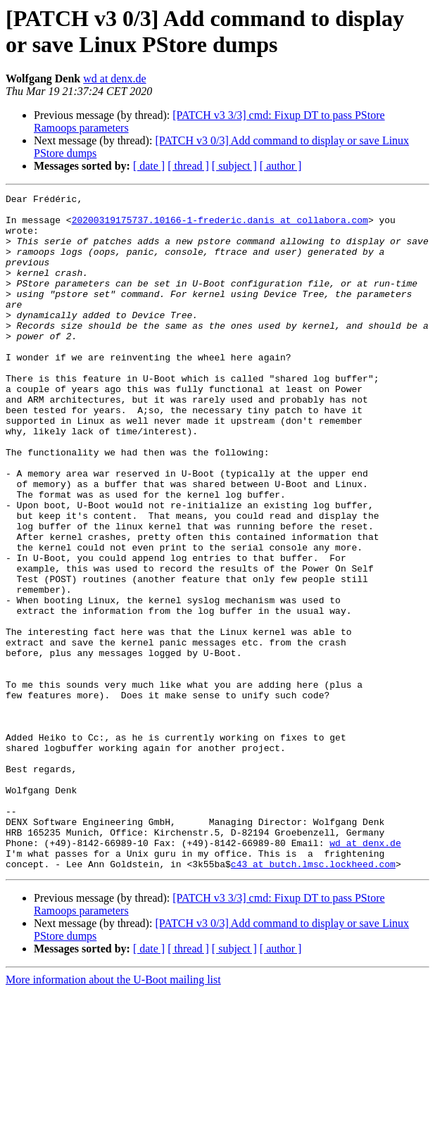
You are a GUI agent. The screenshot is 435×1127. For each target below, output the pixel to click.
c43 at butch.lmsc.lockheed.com (313, 999)
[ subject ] (234, 166)
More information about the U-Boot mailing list (113, 1115)
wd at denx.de (114, 78)
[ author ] (281, 166)
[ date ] (149, 166)
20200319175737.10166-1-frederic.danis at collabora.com (220, 226)
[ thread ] (188, 166)
